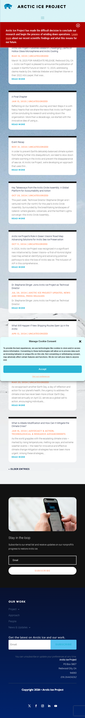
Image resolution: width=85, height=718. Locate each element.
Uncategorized (38, 56)
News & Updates (18, 627)
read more (18, 79)
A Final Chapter (19, 96)
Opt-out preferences (41, 376)
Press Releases (35, 296)
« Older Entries (19, 469)
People (12, 621)
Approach (14, 615)
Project (13, 609)
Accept (42, 369)
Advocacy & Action (41, 431)
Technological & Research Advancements (39, 434)
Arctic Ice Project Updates (45, 293)
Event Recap (18, 142)
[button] (80, 341)
